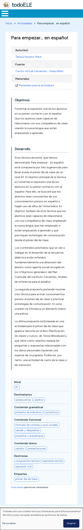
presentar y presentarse (29, 435)
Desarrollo (22, 149)
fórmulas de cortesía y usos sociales (36, 425)
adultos (39, 399)
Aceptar (71, 523)
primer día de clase (26, 479)
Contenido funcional (27, 419)
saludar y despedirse (27, 430)
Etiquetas (20, 474)
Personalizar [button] (9, 523)
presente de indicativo (28, 412)
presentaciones (37, 448)
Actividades (25, 23)
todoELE (22, 4)
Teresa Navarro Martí (28, 56)
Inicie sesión (17, 487)
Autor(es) (21, 50)
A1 (16, 387)
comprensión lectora (27, 461)
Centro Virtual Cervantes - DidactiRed (39, 71)
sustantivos (52, 412)
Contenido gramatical (28, 407)
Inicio (9, 23)
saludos (19, 448)
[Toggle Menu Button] (5, 13)
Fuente (20, 64)
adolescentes (23, 399)
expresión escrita (53, 461)
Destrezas (21, 456)
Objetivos (22, 100)
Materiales (22, 78)
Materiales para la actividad (36, 85)
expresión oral (23, 466)
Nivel (17, 382)
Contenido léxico (25, 443)
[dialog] (41, 519)
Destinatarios (23, 394)
